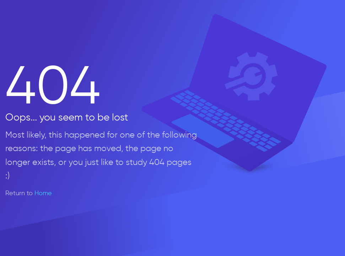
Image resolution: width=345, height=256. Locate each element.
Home (43, 193)
